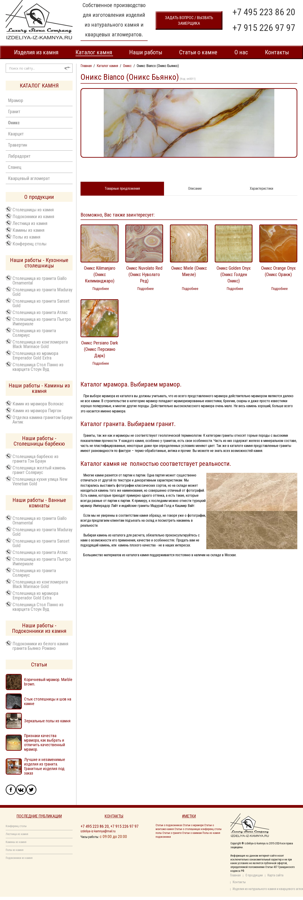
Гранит (14, 111)
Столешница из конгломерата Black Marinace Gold (40, 344)
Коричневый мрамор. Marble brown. (48, 681)
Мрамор (15, 100)
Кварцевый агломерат (29, 178)
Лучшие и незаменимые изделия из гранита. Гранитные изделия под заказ (44, 766)
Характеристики (261, 188)
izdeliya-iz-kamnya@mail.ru (98, 831)
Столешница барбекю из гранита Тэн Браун (35, 458)
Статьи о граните (172, 833)
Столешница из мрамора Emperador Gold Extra (35, 355)
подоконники (163, 836)
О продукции (254, 875)
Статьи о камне (198, 52)
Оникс (14, 122)
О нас (241, 52)
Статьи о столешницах (187, 829)
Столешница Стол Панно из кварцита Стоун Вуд (38, 366)
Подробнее (100, 289)
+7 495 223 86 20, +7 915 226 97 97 (110, 826)
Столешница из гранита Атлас (40, 312)
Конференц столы (29, 243)
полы (159, 833)
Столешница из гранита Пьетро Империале (42, 321)
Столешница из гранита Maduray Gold (42, 292)
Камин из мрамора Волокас (38, 403)
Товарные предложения (122, 188)
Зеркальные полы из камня (47, 720)
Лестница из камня (30, 223)
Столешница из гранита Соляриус (34, 332)
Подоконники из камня (33, 216)
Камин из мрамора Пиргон (37, 410)
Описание (195, 188)
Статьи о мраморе (193, 825)
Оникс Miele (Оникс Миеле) (189, 271)
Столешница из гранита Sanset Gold (41, 303)
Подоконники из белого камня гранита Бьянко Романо (40, 646)
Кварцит (16, 134)
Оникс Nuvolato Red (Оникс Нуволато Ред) (144, 274)
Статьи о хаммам (192, 833)
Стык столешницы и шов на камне (47, 701)
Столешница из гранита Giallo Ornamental (40, 280)
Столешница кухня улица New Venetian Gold (40, 481)
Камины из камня (28, 229)
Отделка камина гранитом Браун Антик (42, 419)
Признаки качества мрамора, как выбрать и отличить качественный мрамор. (44, 742)
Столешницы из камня (33, 209)
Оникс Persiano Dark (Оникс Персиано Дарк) (99, 349)
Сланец (14, 167)
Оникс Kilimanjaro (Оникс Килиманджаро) (99, 274)
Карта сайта (275, 875)
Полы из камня (26, 236)
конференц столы (211, 829)
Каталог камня (94, 52)
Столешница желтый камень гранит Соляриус (39, 470)
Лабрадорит (19, 156)
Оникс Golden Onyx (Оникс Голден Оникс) (234, 274)
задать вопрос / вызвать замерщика (189, 20)
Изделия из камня (36, 52)
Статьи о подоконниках (169, 825)
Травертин (17, 145)
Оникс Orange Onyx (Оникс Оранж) (278, 271)
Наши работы (145, 52)
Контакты (277, 52)
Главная (235, 875)
